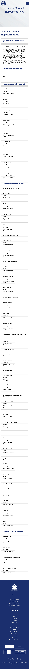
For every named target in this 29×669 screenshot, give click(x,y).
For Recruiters (14, 636)
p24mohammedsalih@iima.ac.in (8, 406)
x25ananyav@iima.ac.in (8, 468)
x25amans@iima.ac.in (8, 94)
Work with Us (14, 634)
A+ (5, 652)
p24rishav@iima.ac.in (8, 167)
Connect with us (14, 632)
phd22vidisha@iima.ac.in (8, 230)
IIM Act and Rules (14, 599)
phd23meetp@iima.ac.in (8, 505)
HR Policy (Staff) (14, 601)
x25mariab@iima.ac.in (8, 271)
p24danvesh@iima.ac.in (8, 354)
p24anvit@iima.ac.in (8, 478)
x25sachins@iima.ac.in (8, 365)
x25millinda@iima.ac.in (8, 146)
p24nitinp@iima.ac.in (8, 209)
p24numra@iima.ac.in (8, 157)
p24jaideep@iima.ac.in (8, 115)
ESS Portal (14, 620)
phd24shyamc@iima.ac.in (8, 427)
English (9, 647)
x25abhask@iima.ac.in (8, 541)
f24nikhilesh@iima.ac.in (8, 198)
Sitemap (14, 618)
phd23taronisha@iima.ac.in (8, 573)
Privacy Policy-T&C (14, 603)
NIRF (14, 616)
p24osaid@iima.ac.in (8, 515)
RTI (14, 614)
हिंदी (19, 647)
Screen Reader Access (20, 652)
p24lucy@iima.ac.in (8, 380)
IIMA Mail (14, 622)
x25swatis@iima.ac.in (8, 526)
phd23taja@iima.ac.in (8, 488)
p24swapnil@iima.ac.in (8, 292)
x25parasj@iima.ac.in (8, 417)
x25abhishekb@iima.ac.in (8, 443)
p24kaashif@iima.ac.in (8, 245)
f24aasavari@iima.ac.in (8, 307)
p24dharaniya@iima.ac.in (8, 453)
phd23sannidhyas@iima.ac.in (8, 281)
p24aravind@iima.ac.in (8, 552)
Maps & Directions (14, 640)
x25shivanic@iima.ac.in (8, 389)
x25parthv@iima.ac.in (8, 219)
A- (12, 652)
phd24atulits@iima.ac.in (8, 318)
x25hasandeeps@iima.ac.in (8, 328)
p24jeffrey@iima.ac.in (8, 125)
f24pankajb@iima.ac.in (8, 562)
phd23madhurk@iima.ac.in (8, 136)
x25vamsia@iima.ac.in (8, 255)
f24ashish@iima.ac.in (8, 104)
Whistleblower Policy (14, 605)
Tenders (14, 638)
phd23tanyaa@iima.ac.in (8, 178)
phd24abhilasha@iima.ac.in (8, 344)
